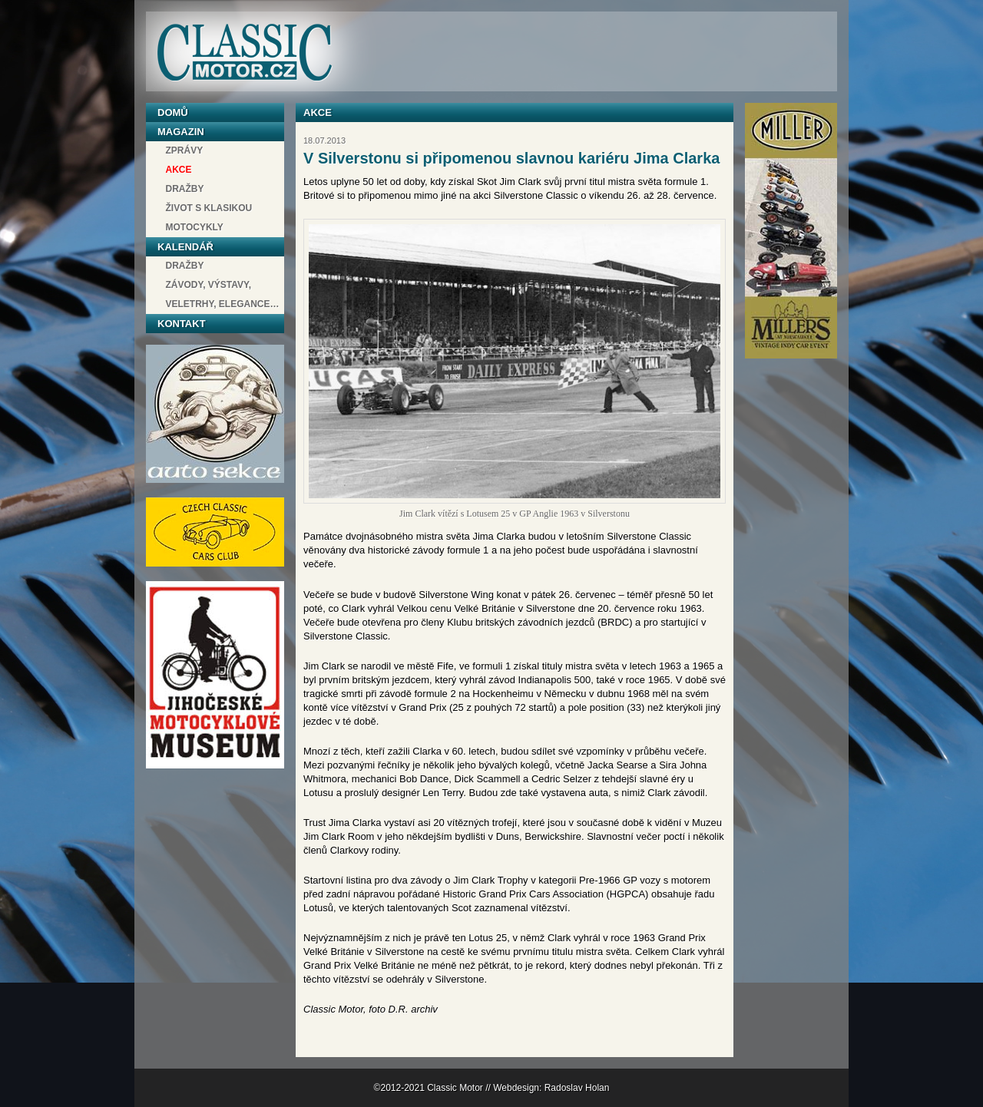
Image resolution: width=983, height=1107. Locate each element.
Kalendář (185, 247)
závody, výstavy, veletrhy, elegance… (223, 294)
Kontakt (181, 323)
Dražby (185, 188)
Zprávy (185, 150)
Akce (179, 169)
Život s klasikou (209, 208)
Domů (172, 112)
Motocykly (194, 227)
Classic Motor (244, 52)
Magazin (180, 131)
